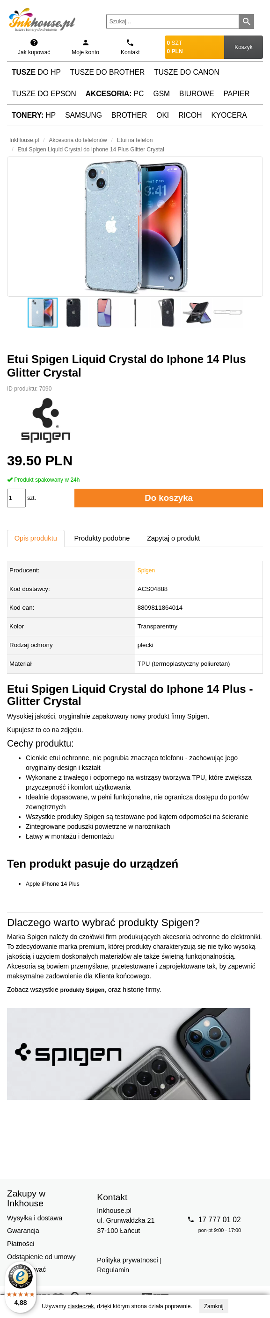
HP (34, 115)
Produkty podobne (102, 538)
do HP (36, 72)
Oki (162, 115)
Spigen (146, 570)
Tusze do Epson (44, 94)
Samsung (83, 115)
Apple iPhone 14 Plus (53, 884)
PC (115, 94)
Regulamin (113, 1270)
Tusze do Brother (107, 72)
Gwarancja (23, 1230)
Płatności (20, 1243)
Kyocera (229, 115)
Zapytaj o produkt (173, 538)
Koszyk (243, 47)
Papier (237, 94)
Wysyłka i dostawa (34, 1218)
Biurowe (196, 94)
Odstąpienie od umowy (41, 1257)
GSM (161, 94)
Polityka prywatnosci (127, 1260)
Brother (129, 115)
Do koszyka (169, 498)
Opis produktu (36, 538)
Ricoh (190, 115)
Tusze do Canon (186, 72)
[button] (135, 226)
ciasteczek (81, 1306)
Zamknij (214, 1306)
